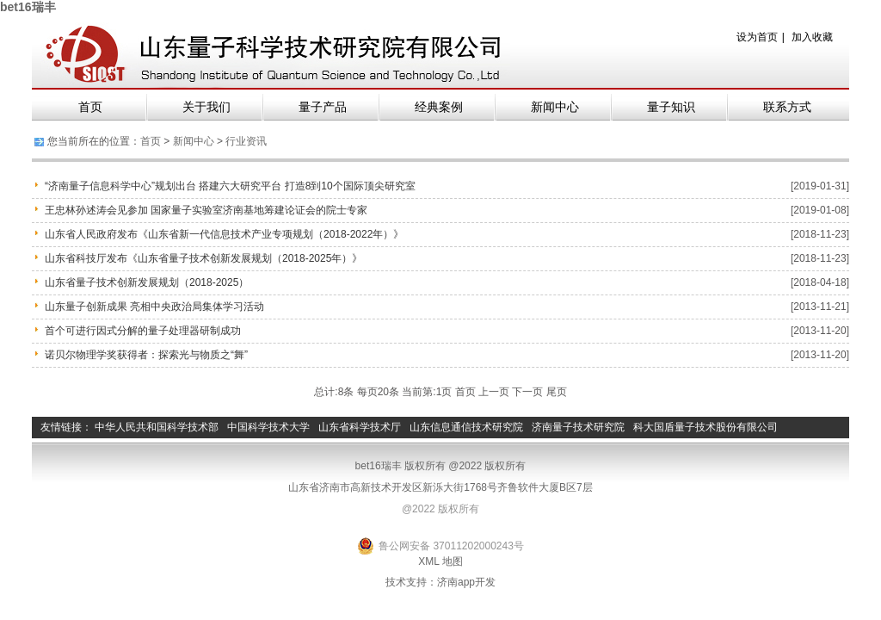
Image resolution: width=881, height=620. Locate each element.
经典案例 (439, 107)
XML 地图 (440, 561)
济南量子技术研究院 (578, 427)
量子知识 (671, 107)
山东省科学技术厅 (359, 427)
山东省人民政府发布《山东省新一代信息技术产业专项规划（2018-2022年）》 (224, 234)
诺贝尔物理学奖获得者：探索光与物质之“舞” (146, 355)
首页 (90, 107)
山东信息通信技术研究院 (466, 427)
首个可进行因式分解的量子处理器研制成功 (143, 331)
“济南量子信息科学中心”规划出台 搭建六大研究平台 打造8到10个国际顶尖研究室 (230, 186)
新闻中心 (555, 107)
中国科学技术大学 (268, 427)
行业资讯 (246, 141)
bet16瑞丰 (28, 7)
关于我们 (206, 107)
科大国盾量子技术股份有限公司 (705, 427)
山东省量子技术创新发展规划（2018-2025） (147, 282)
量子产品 (323, 107)
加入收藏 (812, 37)
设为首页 (757, 37)
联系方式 (787, 107)
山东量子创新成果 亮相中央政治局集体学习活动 (154, 307)
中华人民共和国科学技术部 (157, 427)
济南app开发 (466, 582)
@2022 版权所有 (440, 509)
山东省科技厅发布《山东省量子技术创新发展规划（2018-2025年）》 (203, 258)
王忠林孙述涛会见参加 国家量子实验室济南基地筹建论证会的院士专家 (206, 210)
